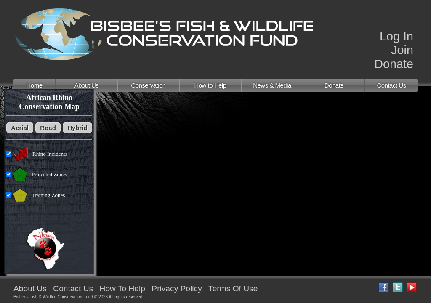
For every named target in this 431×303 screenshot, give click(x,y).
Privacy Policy (177, 288)
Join (402, 50)
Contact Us (391, 85)
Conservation (148, 85)
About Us (86, 85)
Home (34, 85)
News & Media (272, 85)
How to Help (210, 85)
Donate (393, 64)
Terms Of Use (233, 288)
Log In (396, 36)
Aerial (20, 127)
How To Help (122, 288)
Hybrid (77, 127)
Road (48, 127)
